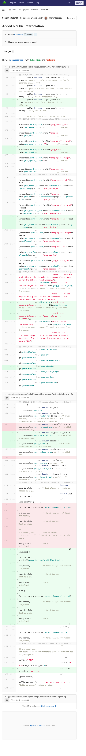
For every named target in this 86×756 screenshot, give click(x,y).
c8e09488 (44, 10)
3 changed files (17, 60)
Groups (21, 3)
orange (28, 34)
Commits (34, 10)
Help (37, 3)
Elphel (12, 10)
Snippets (30, 3)
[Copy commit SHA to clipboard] (20, 18)
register (32, 728)
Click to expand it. (48, 709)
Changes (9, 51)
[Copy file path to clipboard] (68, 66)
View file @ (20, 70)
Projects (13, 3)
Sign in (79, 3)
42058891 (18, 34)
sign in (41, 728)
